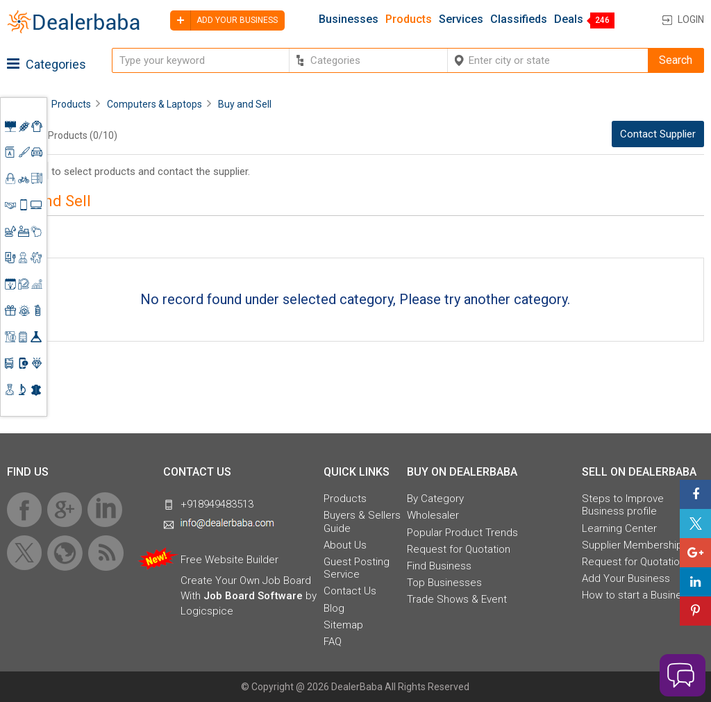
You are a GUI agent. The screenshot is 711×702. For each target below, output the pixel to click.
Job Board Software (253, 596)
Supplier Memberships (635, 545)
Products (408, 19)
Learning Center (619, 528)
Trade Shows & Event (457, 599)
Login (691, 19)
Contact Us (350, 591)
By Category (435, 498)
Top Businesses (444, 582)
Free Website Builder (229, 559)
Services (461, 19)
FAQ (333, 641)
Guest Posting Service (357, 567)
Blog (334, 608)
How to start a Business (637, 595)
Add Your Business (626, 578)
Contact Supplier (658, 134)
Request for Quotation (458, 549)
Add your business (224, 20)
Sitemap (343, 625)
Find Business (439, 566)
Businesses (348, 19)
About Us (345, 545)
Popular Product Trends (462, 532)
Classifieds (518, 19)
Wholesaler (433, 515)
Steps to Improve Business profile (623, 504)
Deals (568, 19)
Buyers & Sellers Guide (362, 521)
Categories (46, 64)
